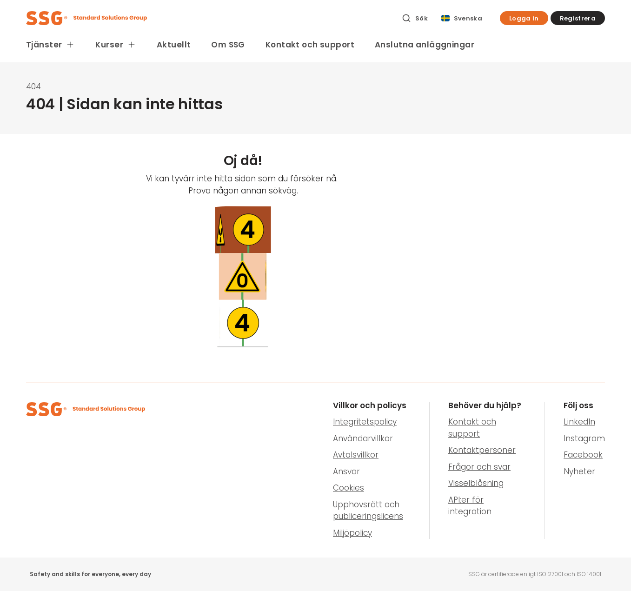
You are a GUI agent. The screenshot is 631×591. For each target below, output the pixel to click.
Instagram (584, 438)
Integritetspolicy (365, 421)
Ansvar (346, 471)
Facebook (583, 454)
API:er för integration (470, 506)
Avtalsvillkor (356, 454)
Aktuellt (174, 44)
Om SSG (228, 44)
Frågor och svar (479, 466)
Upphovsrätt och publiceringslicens (368, 510)
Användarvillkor (363, 438)
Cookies (348, 487)
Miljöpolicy (352, 532)
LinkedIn (579, 421)
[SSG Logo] (209, 18)
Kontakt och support (310, 44)
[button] (524, 18)
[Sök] (414, 18)
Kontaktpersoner (482, 450)
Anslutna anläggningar (424, 44)
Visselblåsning (476, 483)
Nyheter (579, 471)
